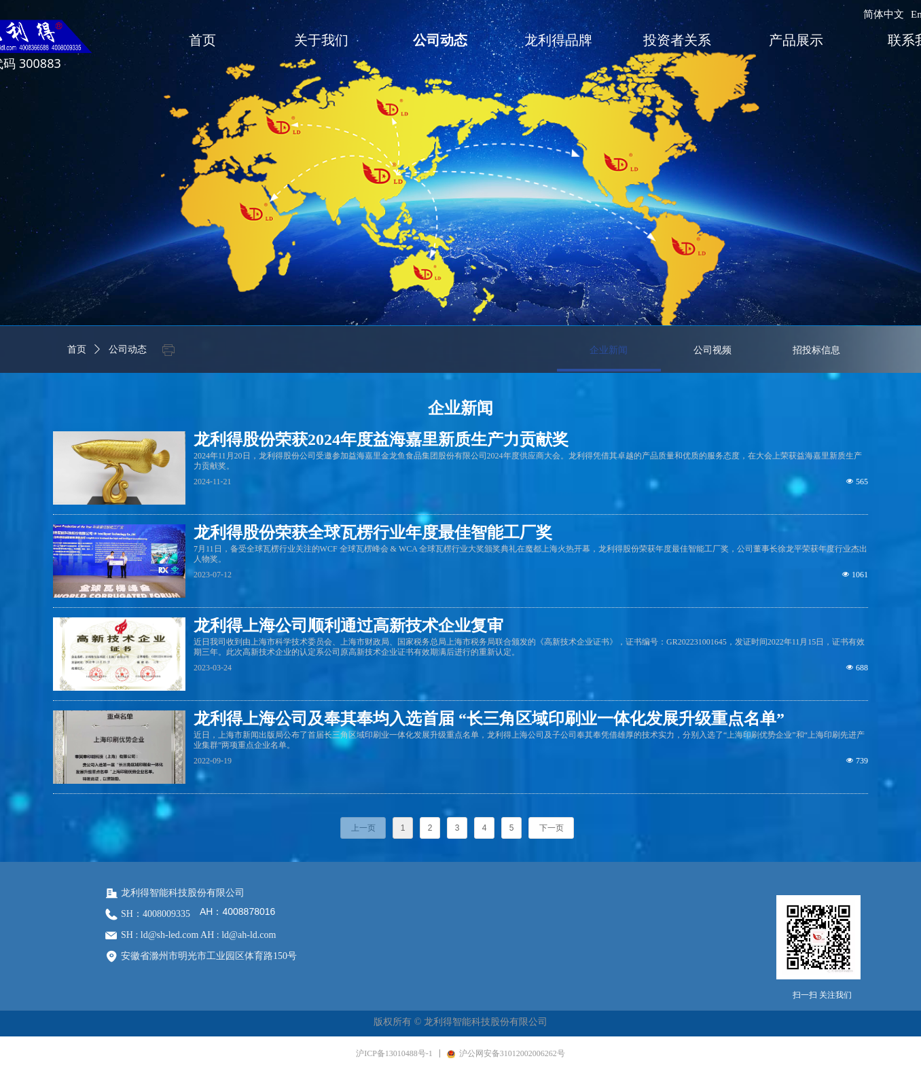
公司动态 (128, 349)
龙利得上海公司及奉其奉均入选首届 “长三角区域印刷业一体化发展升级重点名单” (489, 718)
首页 (76, 349)
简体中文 (883, 14)
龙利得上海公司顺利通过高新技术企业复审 (348, 625)
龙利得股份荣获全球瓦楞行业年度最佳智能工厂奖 (373, 532)
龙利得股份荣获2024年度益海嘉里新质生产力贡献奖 (381, 439)
